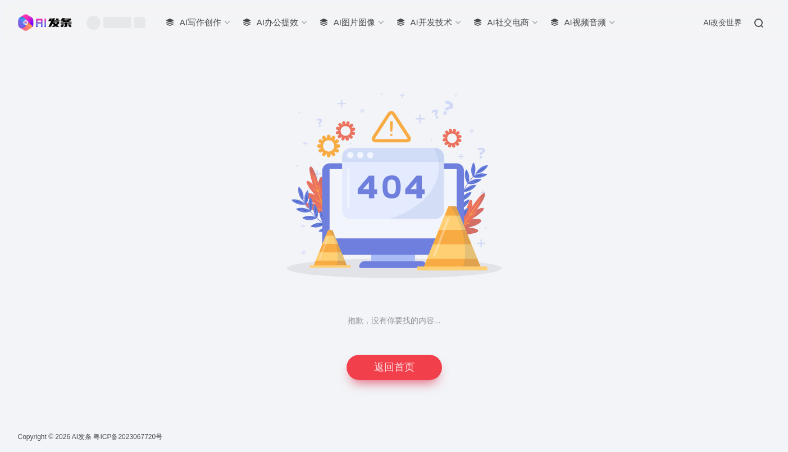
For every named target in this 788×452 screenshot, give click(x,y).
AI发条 (82, 437)
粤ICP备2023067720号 (127, 437)
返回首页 (394, 367)
